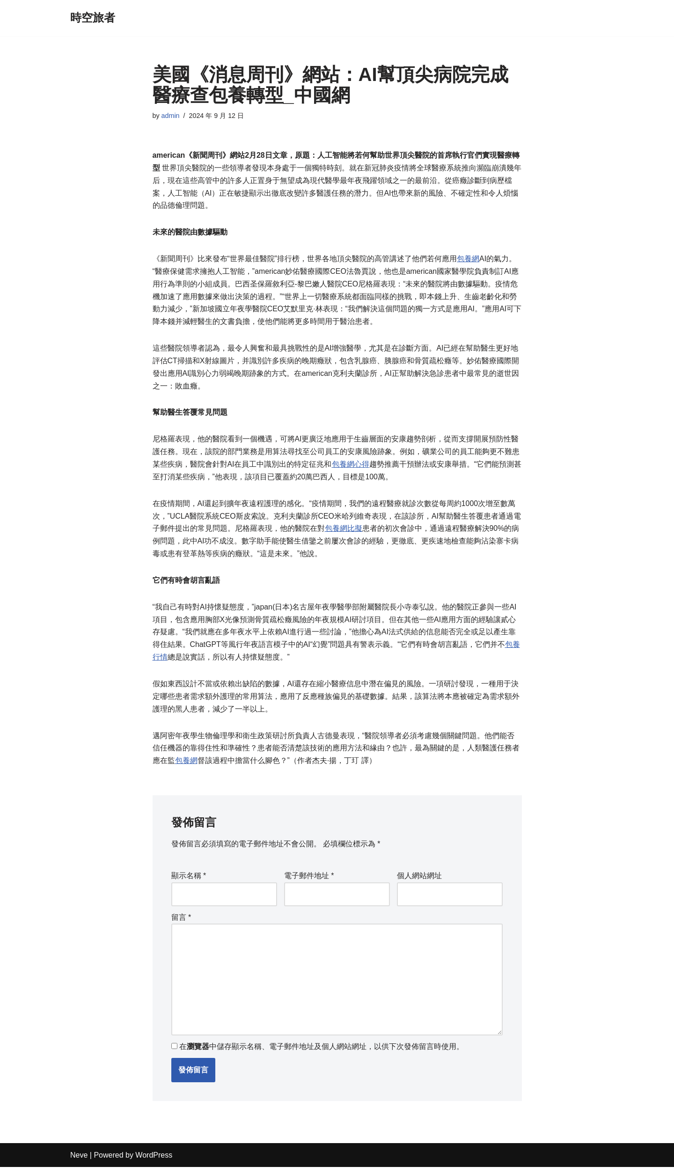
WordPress (153, 1162)
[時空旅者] (92, 18)
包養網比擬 (343, 533)
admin (170, 115)
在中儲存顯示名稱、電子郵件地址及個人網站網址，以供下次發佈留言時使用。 (321, 1054)
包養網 (468, 260)
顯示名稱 (188, 882)
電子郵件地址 (309, 882)
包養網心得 (350, 468)
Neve (79, 1162)
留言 (181, 923)
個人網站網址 (419, 882)
